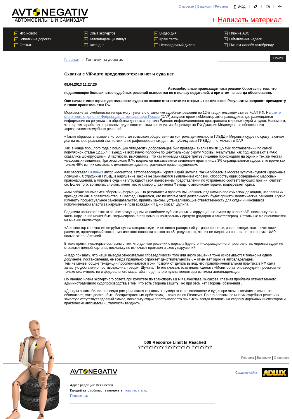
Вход (241, 6)
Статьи (25, 45)
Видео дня (168, 33)
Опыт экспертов (102, 33)
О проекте (186, 6)
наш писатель (135, 390)
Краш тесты (168, 39)
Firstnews (95, 172)
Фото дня (96, 45)
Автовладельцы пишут (107, 39)
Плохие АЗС (239, 33)
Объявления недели (245, 39)
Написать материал (250, 20)
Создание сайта (246, 372)
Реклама (221, 6)
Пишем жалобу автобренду (251, 45)
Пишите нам (79, 395)
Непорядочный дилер (177, 45)
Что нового (28, 33)
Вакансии (204, 6)
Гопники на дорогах (35, 39)
